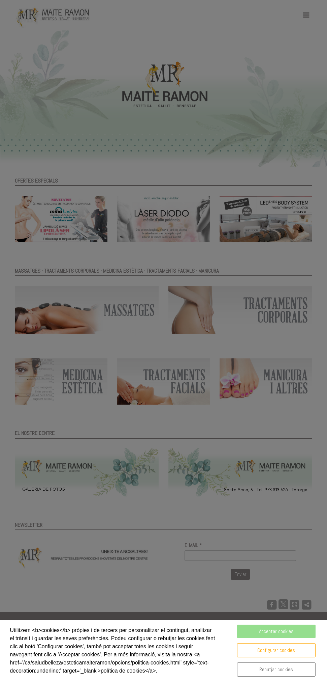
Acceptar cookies (276, 631)
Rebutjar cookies (276, 669)
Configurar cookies (276, 650)
